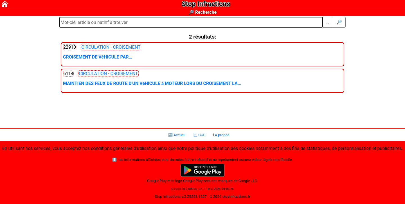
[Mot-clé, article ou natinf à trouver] (191, 22)
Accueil (179, 135)
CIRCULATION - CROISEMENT (110, 47)
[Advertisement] (202, 110)
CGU (202, 135)
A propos (222, 135)
